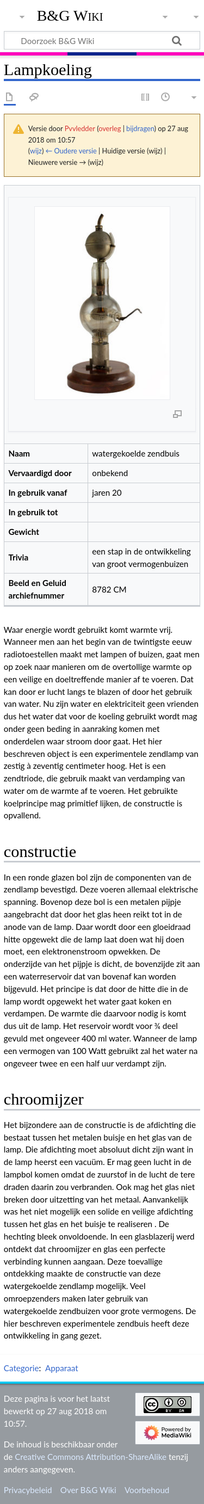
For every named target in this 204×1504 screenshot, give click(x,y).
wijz (36, 150)
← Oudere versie (71, 150)
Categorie (21, 1368)
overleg (109, 128)
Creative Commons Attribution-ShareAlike (90, 1457)
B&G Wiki (70, 15)
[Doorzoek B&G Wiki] (102, 40)
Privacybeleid (28, 1490)
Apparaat (61, 1368)
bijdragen (140, 128)
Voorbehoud (147, 1490)
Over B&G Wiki (88, 1490)
